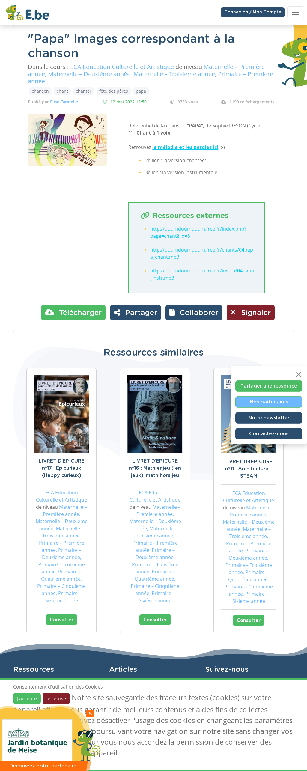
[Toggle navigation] (295, 12)
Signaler (251, 312)
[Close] (298, 374)
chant (62, 91)
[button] (193, 312)
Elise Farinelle (64, 102)
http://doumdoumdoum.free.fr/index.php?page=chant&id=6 (198, 232)
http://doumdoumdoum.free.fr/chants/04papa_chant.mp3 (201, 253)
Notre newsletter (268, 417)
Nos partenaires (269, 402)
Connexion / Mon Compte (252, 12)
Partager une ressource (268, 386)
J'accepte (27, 698)
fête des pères (113, 91)
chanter (83, 91)
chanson (40, 91)
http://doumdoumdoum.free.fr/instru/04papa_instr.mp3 (202, 274)
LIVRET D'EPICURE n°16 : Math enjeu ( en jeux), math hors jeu (155, 468)
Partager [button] (135, 312)
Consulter (61, 619)
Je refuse (56, 698)
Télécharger (73, 312)
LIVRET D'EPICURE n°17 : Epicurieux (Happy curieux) (61, 468)
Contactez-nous (268, 433)
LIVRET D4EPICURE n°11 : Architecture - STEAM (249, 468)
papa (141, 91)
